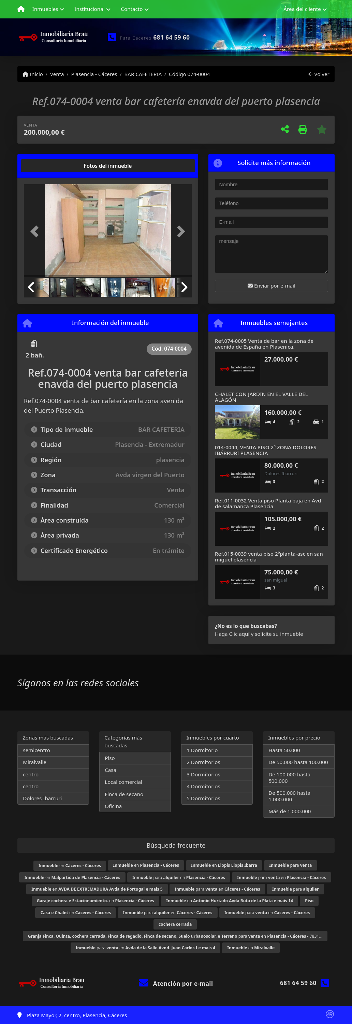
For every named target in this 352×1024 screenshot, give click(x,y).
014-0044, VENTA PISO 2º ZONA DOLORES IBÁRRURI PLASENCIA (265, 450)
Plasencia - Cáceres (94, 74)
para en (178, 877)
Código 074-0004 (189, 74)
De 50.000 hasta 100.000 (298, 762)
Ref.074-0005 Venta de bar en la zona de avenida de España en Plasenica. (264, 343)
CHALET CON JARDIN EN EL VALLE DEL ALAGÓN (261, 397)
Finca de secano (124, 794)
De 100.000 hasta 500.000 (289, 777)
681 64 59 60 (171, 37)
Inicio (33, 74)
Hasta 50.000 (284, 750)
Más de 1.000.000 (289, 811)
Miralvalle (34, 762)
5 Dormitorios (203, 798)
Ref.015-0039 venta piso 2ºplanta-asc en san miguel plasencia (269, 556)
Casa (110, 769)
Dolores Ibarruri (42, 798)
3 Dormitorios (203, 774)
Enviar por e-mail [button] (271, 285)
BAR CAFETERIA (143, 74)
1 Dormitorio (202, 750)
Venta (57, 74)
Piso (110, 758)
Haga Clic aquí (232, 633)
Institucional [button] (89, 8)
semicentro (36, 750)
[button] (36, 231)
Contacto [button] (132, 8)
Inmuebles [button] (45, 8)
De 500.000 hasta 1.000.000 (289, 796)
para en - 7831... (175, 936)
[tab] (50, 165)
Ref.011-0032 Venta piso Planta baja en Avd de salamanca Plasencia (268, 503)
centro (31, 774)
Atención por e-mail (176, 984)
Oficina (113, 806)
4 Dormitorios (203, 786)
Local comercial (123, 781)
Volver (318, 74)
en (70, 865)
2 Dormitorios (203, 762)
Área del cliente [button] (302, 8)
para (290, 865)
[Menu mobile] (21, 9)
